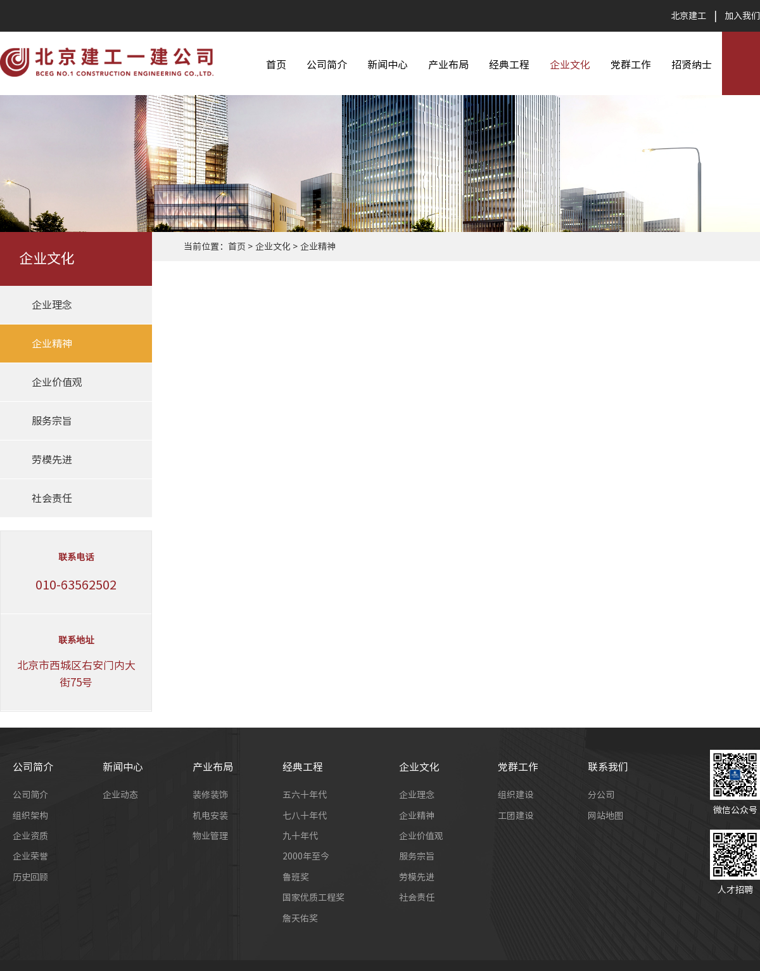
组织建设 (515, 794)
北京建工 (688, 15)
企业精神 (52, 343)
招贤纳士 (691, 65)
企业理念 (52, 305)
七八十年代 (304, 815)
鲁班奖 (295, 877)
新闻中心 (387, 65)
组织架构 (30, 815)
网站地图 (605, 815)
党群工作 (631, 65)
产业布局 (448, 65)
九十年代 (300, 836)
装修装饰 (210, 794)
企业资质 (30, 836)
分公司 (601, 794)
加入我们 (742, 15)
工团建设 (515, 815)
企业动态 (120, 794)
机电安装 (210, 815)
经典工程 (509, 65)
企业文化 (570, 65)
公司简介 (327, 65)
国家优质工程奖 (313, 897)
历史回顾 (30, 877)
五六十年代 (304, 794)
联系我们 (608, 767)
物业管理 (210, 836)
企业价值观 (57, 382)
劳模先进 (52, 459)
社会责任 (52, 498)
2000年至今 (305, 856)
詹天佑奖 (300, 918)
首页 (276, 65)
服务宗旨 (52, 421)
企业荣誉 (30, 856)
